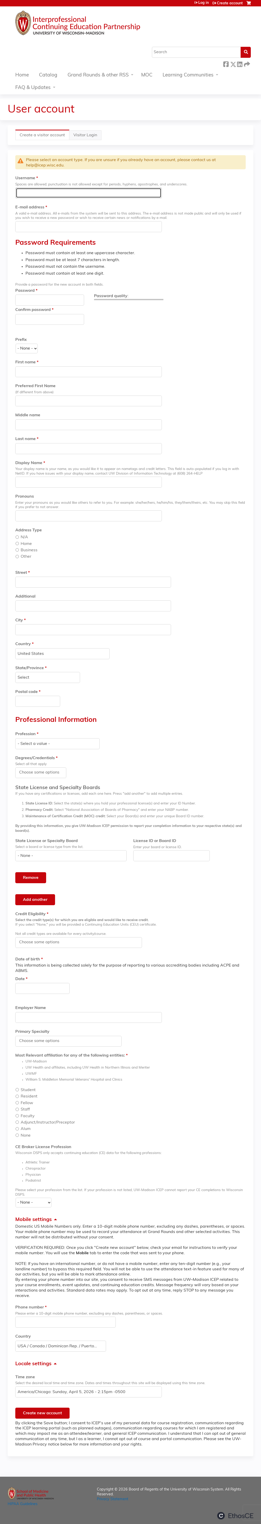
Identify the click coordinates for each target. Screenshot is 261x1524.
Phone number (29, 1307)
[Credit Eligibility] (42, 942)
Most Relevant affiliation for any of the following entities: (70, 1056)
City (19, 620)
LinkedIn (239, 63)
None (26, 1136)
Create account (230, 3)
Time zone (25, 1377)
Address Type (28, 530)
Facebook (225, 63)
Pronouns (24, 497)
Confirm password (33, 310)
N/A (24, 537)
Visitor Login (85, 135)
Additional (25, 597)
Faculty (28, 1116)
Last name (25, 439)
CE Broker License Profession (43, 1147)
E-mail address (29, 207)
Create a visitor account (44, 136)
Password (25, 291)
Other (26, 557)
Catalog (48, 75)
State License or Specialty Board (46, 841)
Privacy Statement (112, 1499)
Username (25, 178)
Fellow (27, 1103)
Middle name (27, 415)
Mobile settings (33, 1219)
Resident (29, 1096)
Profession (25, 734)
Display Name (28, 463)
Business (29, 550)
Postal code (26, 692)
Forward (246, 63)
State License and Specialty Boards (57, 787)
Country (23, 644)
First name (25, 362)
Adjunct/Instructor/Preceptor (48, 1122)
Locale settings (33, 1363)
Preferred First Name (35, 386)
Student (28, 1090)
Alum (26, 1129)
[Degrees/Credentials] (42, 772)
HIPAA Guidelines (22, 1504)
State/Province (29, 668)
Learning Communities (188, 75)
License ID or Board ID (154, 841)
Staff (25, 1109)
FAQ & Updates (33, 87)
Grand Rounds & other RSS (98, 75)
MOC (146, 75)
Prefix (21, 340)
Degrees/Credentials (35, 758)
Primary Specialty (32, 1032)
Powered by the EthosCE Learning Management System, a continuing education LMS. (235, 1515)
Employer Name (30, 1008)
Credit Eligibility (30, 914)
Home (22, 75)
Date (20, 979)
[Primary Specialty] (42, 1041)
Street (21, 573)
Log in (203, 3)
